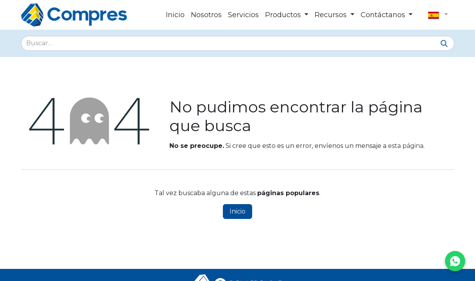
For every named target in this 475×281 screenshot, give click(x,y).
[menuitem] (175, 15)
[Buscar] (444, 44)
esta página (405, 145)
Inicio (237, 211)
